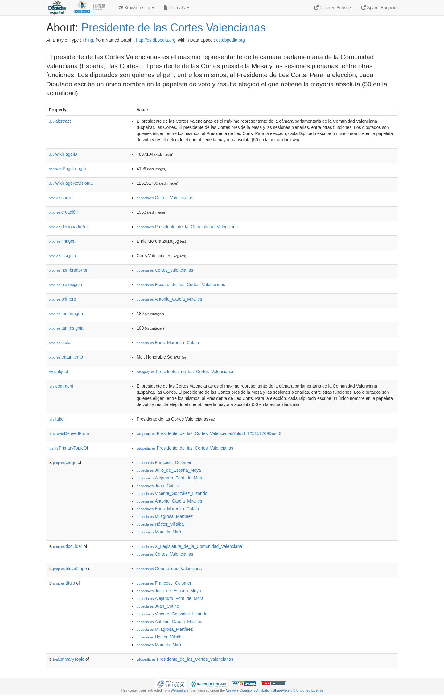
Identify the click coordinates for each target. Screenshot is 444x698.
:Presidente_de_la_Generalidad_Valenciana (187, 226)
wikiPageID (63, 154)
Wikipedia (178, 690)
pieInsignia (65, 284)
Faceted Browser (333, 7)
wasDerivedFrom (69, 433)
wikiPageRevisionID (71, 183)
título (64, 583)
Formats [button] (176, 7)
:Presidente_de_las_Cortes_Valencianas (185, 447)
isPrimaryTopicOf (68, 447)
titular (60, 342)
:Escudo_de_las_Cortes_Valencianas (181, 284)
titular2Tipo (70, 568)
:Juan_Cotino (158, 485)
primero (62, 299)
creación (63, 212)
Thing (87, 40)
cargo (60, 197)
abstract (60, 121)
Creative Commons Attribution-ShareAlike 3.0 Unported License (274, 690)
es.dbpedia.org (230, 40)
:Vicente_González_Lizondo (172, 493)
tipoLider (67, 546)
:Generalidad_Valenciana (169, 568)
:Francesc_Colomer (164, 462)
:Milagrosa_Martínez (165, 516)
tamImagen (66, 313)
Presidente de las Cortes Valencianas (173, 27)
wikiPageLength (67, 168)
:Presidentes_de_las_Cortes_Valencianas (185, 371)
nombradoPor (68, 270)
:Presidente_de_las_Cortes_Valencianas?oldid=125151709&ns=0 (209, 433)
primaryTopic (68, 659)
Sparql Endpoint (379, 7)
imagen (62, 241)
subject (58, 371)
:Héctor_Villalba (160, 524)
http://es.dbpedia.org (155, 40)
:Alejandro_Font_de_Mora (170, 477)
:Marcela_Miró (159, 531)
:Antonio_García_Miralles (169, 299)
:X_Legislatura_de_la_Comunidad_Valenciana (189, 546)
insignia (62, 255)
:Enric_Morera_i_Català (168, 342)
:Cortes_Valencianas (165, 197)
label (56, 419)
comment (61, 386)
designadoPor (68, 226)
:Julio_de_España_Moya (169, 470)
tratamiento (66, 357)
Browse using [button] (136, 7)
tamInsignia (66, 328)
